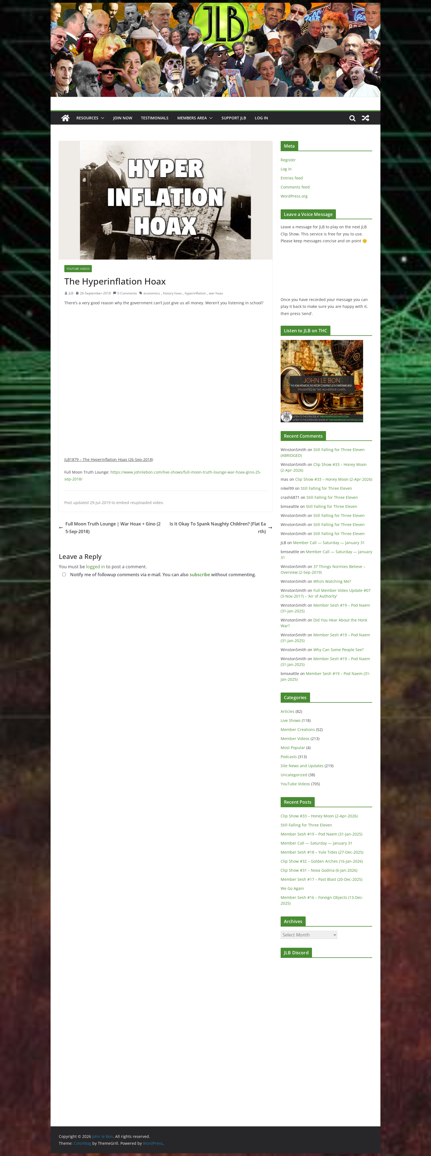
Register (288, 159)
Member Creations (298, 729)
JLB (71, 293)
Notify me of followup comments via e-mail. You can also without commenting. (158, 575)
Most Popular (293, 747)
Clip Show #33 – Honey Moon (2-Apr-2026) (333, 479)
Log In (261, 117)
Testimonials (154, 117)
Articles (287, 711)
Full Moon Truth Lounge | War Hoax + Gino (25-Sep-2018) (110, 528)
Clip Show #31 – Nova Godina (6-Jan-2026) (319, 870)
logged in (95, 567)
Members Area (192, 117)
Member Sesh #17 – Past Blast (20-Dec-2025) (321, 879)
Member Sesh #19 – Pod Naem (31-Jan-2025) (321, 834)
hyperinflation (195, 293)
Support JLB (234, 117)
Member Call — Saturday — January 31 (329, 542)
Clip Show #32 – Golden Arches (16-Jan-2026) (322, 861)
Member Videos (295, 738)
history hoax (172, 293)
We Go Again (292, 888)
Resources (87, 117)
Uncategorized (294, 774)
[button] (101, 118)
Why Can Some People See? (338, 649)
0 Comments (125, 293)
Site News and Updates (302, 765)
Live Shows (291, 720)
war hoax (216, 293)
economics (151, 293)
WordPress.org (294, 196)
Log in (286, 168)
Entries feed (292, 178)
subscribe (200, 575)
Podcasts (289, 756)
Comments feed (295, 187)
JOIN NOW (122, 117)
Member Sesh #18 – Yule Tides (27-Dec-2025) (322, 852)
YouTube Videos (78, 269)
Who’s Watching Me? (332, 581)
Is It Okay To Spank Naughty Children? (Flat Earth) (221, 528)
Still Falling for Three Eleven (326, 488)
